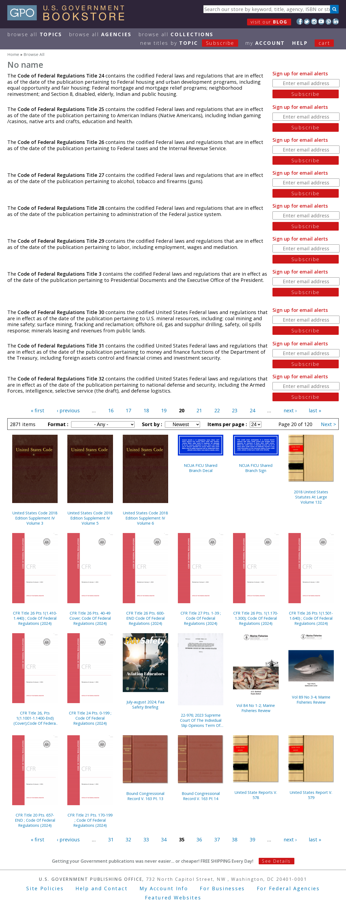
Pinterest (328, 21)
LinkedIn (335, 21)
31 (111, 839)
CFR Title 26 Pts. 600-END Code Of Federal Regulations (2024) (145, 618)
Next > (328, 424)
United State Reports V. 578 (256, 795)
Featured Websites (173, 897)
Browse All (34, 34)
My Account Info (163, 888)
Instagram (314, 21)
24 (252, 410)
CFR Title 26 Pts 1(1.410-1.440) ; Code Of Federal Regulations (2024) (35, 618)
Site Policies (45, 888)
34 (164, 839)
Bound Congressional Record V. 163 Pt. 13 (145, 796)
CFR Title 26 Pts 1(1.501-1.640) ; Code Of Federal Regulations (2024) (311, 618)
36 (199, 839)
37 (217, 839)
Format (57, 424)
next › (290, 410)
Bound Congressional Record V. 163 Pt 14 (201, 796)
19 (164, 410)
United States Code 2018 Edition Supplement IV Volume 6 (145, 518)
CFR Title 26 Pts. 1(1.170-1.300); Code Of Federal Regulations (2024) (255, 618)
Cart (324, 43)
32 (128, 839)
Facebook (300, 21)
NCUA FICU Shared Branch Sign (255, 468)
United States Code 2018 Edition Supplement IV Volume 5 (90, 518)
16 (111, 410)
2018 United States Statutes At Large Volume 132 (311, 497)
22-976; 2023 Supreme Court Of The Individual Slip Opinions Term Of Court (200, 720)
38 (234, 839)
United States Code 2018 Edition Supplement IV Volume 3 (34, 518)
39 (252, 839)
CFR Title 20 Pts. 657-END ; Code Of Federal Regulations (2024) (35, 820)
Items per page (226, 424)
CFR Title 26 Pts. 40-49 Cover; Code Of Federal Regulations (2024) (90, 618)
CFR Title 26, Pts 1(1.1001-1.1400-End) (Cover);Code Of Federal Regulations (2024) (35, 718)
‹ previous (68, 410)
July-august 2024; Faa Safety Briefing (145, 704)
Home (13, 54)
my (265, 43)
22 (217, 410)
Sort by (151, 424)
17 (128, 410)
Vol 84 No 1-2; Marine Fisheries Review (256, 708)
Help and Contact (101, 888)
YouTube (321, 21)
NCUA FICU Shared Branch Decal (200, 468)
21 (199, 410)
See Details (276, 861)
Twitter (307, 21)
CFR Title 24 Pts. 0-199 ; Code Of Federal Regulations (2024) (90, 718)
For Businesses (222, 888)
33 (146, 839)
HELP (300, 43)
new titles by (192, 43)
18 (146, 410)
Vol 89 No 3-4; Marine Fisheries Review (311, 699)
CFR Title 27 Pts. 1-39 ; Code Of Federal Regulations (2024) (201, 618)
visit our (269, 22)
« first (37, 410)
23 (234, 410)
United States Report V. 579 (311, 795)
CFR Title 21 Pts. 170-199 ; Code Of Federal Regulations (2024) (90, 820)
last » (315, 410)
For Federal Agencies (288, 888)
